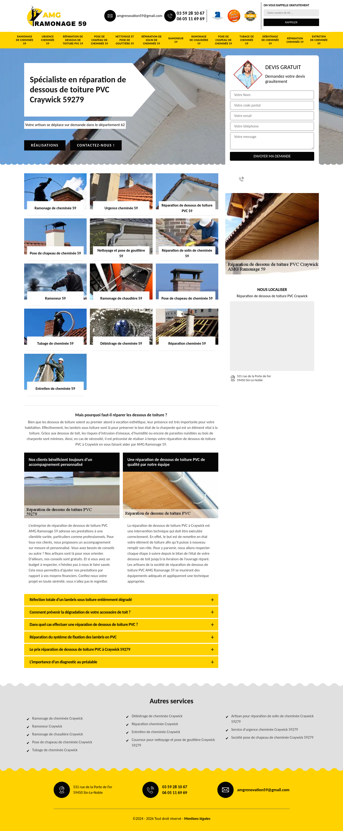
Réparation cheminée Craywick (155, 724)
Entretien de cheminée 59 (319, 40)
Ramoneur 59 (175, 40)
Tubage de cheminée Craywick (55, 750)
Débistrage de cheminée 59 (270, 40)
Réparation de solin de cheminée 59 (152, 40)
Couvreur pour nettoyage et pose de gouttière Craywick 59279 (173, 743)
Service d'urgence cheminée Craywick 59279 (264, 729)
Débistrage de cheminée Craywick (157, 716)
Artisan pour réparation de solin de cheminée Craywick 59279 (272, 719)
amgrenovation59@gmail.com (139, 15)
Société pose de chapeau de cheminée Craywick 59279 (272, 737)
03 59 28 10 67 (190, 13)
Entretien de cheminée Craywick (156, 732)
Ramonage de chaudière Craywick (57, 734)
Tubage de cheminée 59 (247, 40)
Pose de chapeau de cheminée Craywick (62, 742)
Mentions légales (197, 818)
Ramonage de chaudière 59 (199, 40)
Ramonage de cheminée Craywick (57, 718)
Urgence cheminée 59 (47, 40)
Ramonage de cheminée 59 (24, 40)
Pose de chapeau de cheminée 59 (99, 40)
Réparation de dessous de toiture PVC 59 (73, 40)
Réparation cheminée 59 (295, 40)
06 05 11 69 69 (190, 18)
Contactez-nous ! (96, 145)
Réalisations (45, 145)
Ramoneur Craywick (47, 726)
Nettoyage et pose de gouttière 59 (124, 40)
